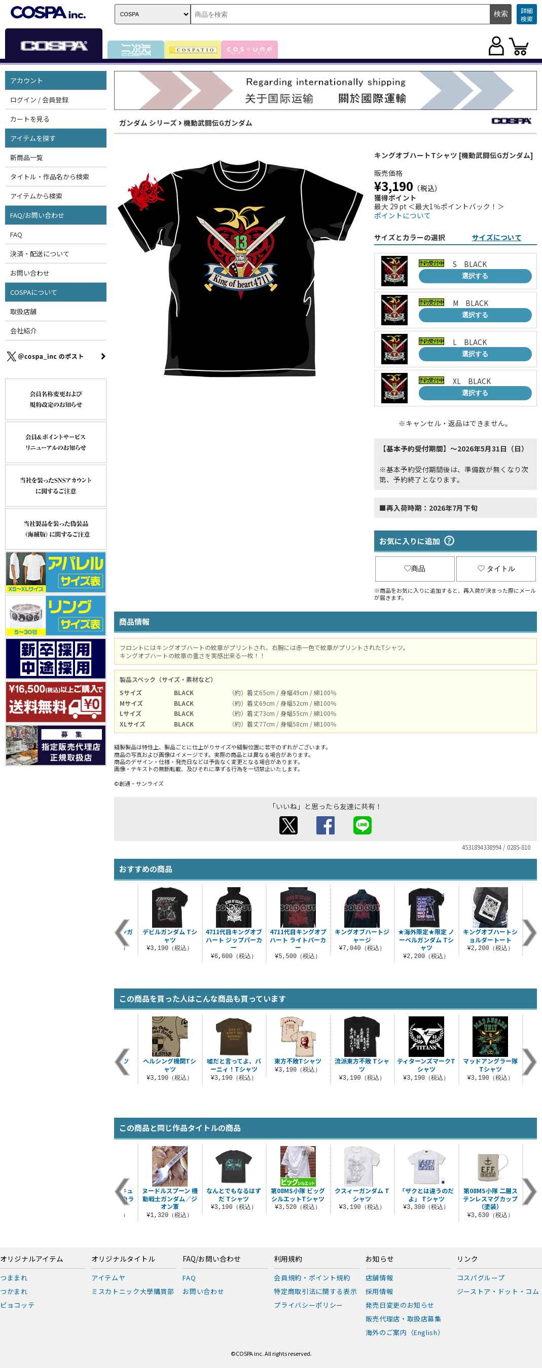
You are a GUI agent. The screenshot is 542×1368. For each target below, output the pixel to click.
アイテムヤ (108, 1277)
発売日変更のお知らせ (400, 1305)
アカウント (26, 80)
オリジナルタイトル (123, 1259)
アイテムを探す (33, 138)
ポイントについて (402, 215)
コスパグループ (481, 1277)
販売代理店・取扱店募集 (404, 1318)
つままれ (14, 1277)
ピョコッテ (17, 1305)
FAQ (16, 234)
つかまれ (14, 1291)
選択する (475, 276)
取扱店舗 (23, 311)
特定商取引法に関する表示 (315, 1291)
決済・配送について (39, 253)
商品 (414, 568)
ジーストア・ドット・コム (498, 1291)
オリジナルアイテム (31, 1259)
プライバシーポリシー (308, 1305)
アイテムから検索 (36, 196)
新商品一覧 (26, 157)
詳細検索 (527, 14)
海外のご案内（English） (405, 1332)
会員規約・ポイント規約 (312, 1277)
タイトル (496, 568)
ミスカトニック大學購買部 (132, 1291)
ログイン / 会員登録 (39, 99)
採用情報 (379, 1291)
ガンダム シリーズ (148, 123)
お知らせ (380, 1259)
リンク (467, 1259)
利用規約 (288, 1259)
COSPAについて (33, 292)
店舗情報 (379, 1277)
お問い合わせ (30, 273)
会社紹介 (23, 330)
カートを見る (30, 119)
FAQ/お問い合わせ (37, 215)
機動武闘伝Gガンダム (218, 123)
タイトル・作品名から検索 (49, 176)
